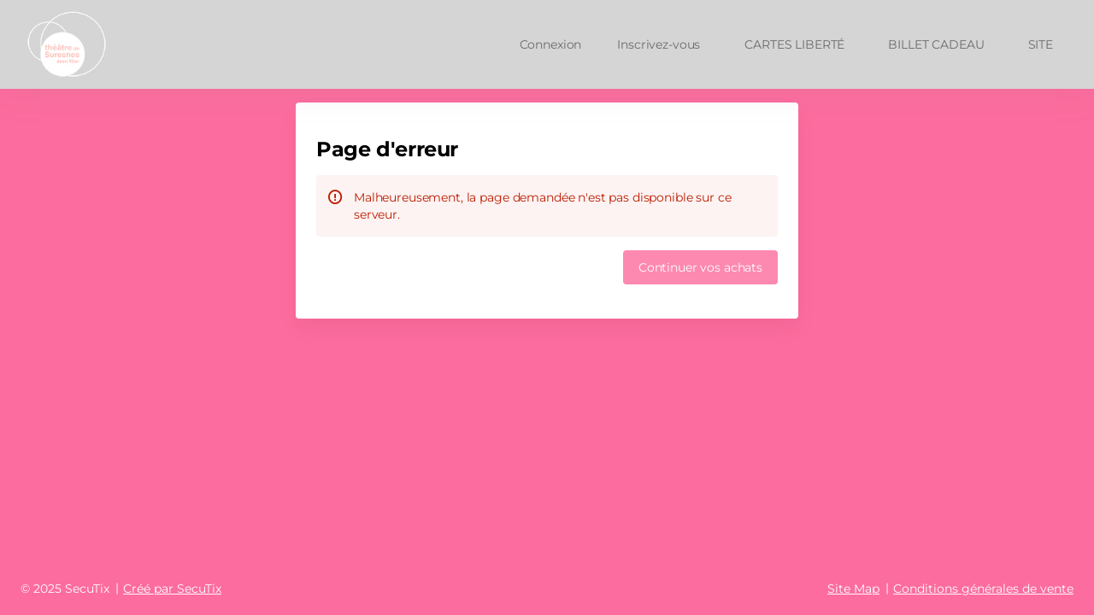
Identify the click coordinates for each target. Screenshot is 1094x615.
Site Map (853, 588)
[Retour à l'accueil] (79, 44)
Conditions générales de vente (983, 588)
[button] (794, 44)
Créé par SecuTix (172, 588)
